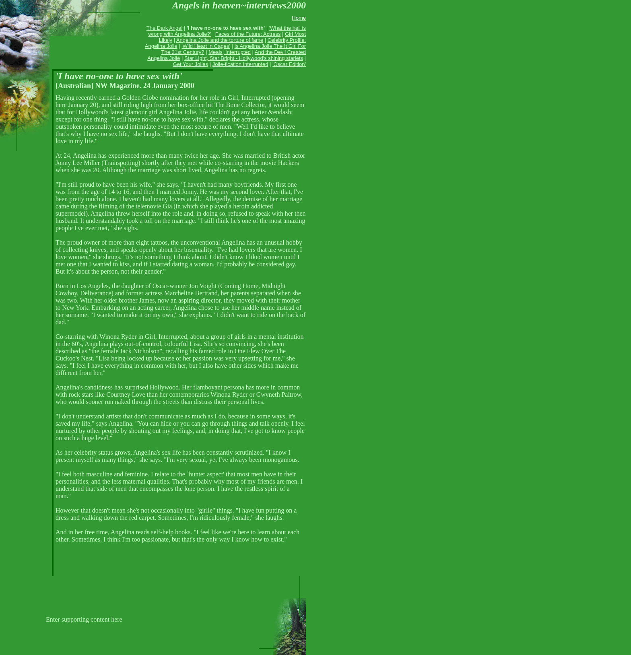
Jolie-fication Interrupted (240, 64)
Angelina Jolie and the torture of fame (219, 40)
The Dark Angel (164, 28)
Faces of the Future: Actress (248, 34)
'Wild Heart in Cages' (205, 46)
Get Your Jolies (190, 64)
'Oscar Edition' (289, 64)
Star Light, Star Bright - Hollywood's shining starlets (243, 58)
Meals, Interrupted (229, 52)
